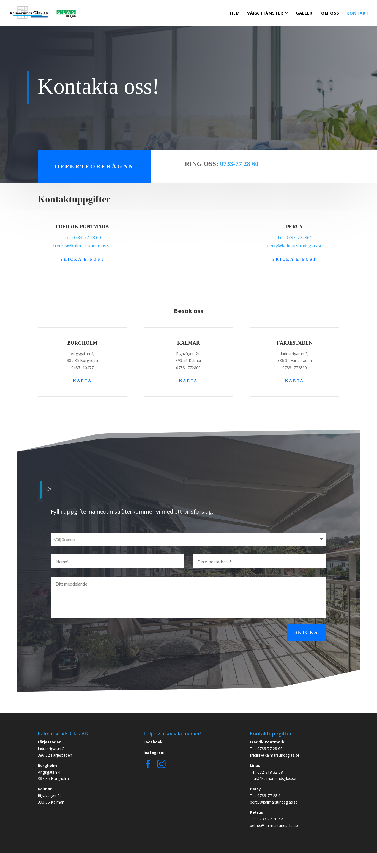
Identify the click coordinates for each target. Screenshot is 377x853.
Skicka (306, 632)
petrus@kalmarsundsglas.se (274, 825)
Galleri (305, 13)
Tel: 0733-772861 (294, 238)
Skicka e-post (82, 259)
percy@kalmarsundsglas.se (295, 245)
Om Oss (330, 13)
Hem (235, 13)
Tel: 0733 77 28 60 (266, 748)
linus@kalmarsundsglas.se (273, 778)
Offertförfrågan (94, 166)
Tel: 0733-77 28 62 (266, 818)
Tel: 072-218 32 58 (266, 772)
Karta (82, 381)
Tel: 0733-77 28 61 (266, 795)
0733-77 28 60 (239, 163)
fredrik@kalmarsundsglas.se (82, 245)
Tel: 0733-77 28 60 (82, 238)
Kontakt (357, 13)
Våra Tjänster (265, 13)
